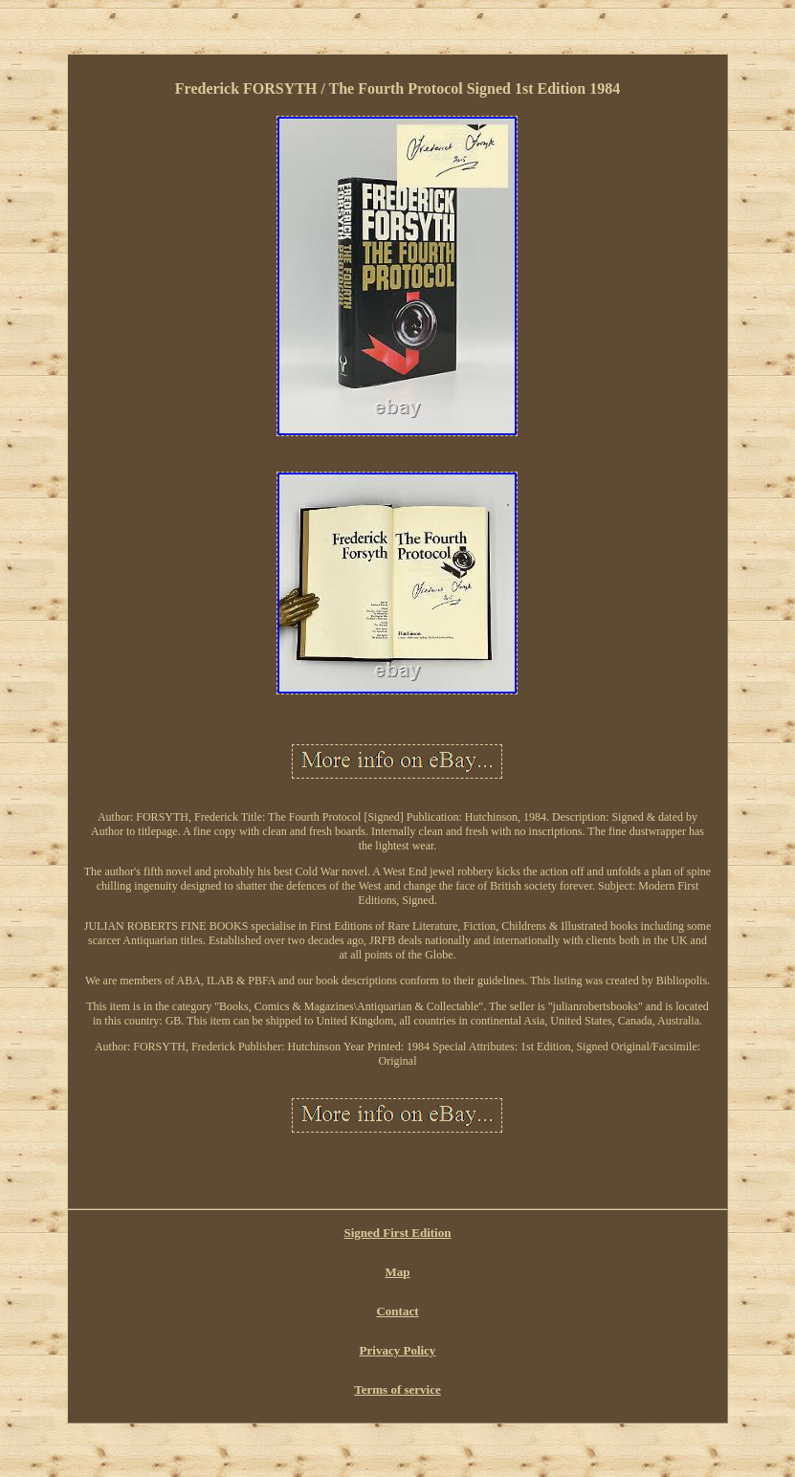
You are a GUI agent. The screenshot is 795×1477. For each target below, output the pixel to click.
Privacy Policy (398, 1350)
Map (397, 1272)
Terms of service (397, 1389)
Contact (397, 1311)
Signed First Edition (398, 1232)
